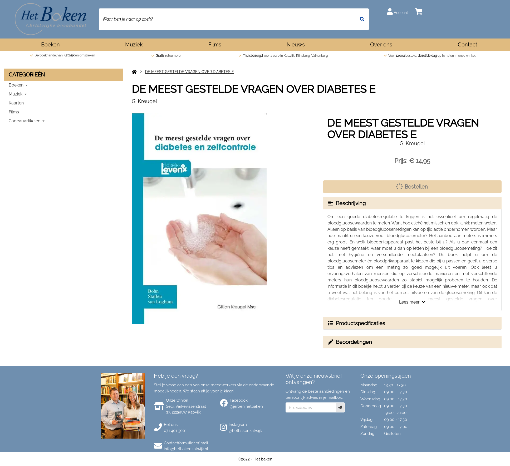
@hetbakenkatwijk (245, 430)
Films (214, 44)
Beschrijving (346, 203)
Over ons (381, 44)
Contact (467, 44)
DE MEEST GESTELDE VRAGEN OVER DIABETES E (189, 72)
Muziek (134, 44)
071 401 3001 (175, 430)
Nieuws (296, 44)
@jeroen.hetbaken (246, 406)
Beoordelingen (349, 342)
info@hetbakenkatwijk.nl (186, 448)
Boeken (50, 44)
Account (397, 11)
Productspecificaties (356, 323)
